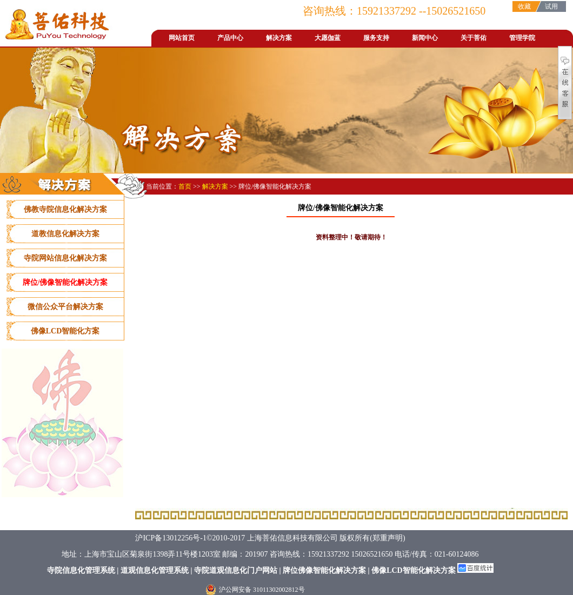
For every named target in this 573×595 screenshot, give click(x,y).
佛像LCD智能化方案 (65, 331)
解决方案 (279, 38)
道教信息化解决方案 (65, 234)
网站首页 (182, 38)
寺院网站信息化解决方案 (65, 258)
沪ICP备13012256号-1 (170, 538)
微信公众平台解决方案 (65, 307)
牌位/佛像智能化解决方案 (65, 282)
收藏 (524, 6)
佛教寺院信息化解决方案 (65, 209)
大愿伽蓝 (328, 38)
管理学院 (522, 38)
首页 (185, 186)
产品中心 (230, 38)
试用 (551, 6)
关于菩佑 (474, 38)
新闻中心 (425, 38)
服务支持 (376, 38)
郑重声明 (387, 538)
